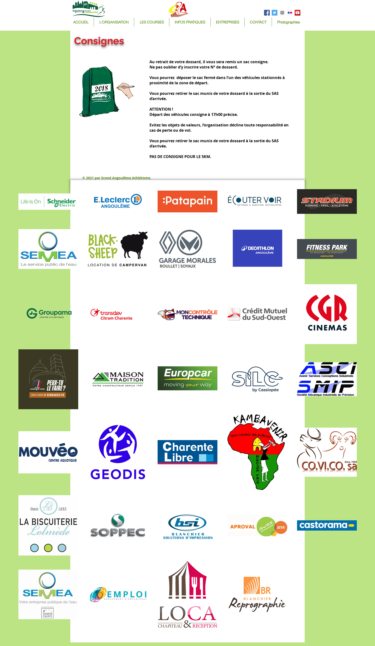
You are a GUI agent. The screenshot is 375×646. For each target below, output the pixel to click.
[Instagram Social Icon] (282, 13)
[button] (151, 22)
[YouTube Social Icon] (297, 13)
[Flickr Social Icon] (290, 13)
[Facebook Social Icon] (267, 13)
